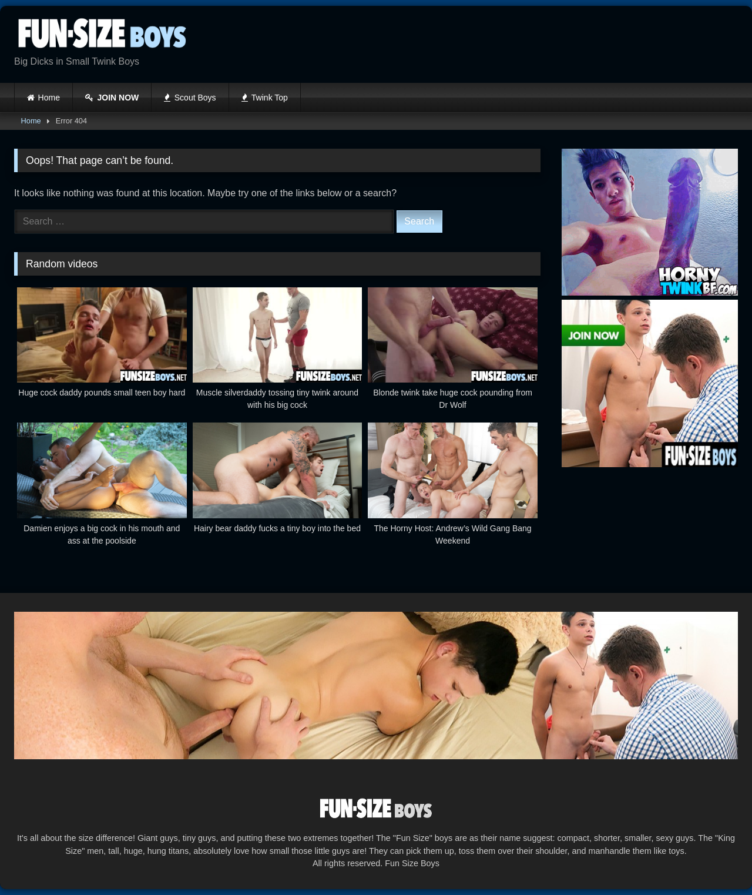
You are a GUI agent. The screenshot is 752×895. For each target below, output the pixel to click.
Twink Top (264, 97)
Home (49, 97)
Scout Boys (190, 97)
